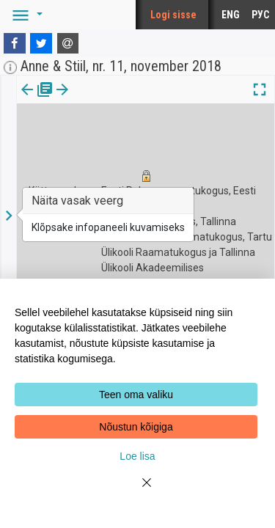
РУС (260, 15)
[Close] (137, 491)
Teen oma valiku (136, 394)
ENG (230, 15)
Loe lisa (137, 456)
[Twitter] (41, 43)
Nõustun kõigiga (135, 427)
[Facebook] (15, 43)
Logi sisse (173, 15)
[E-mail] (68, 43)
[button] (25, 15)
